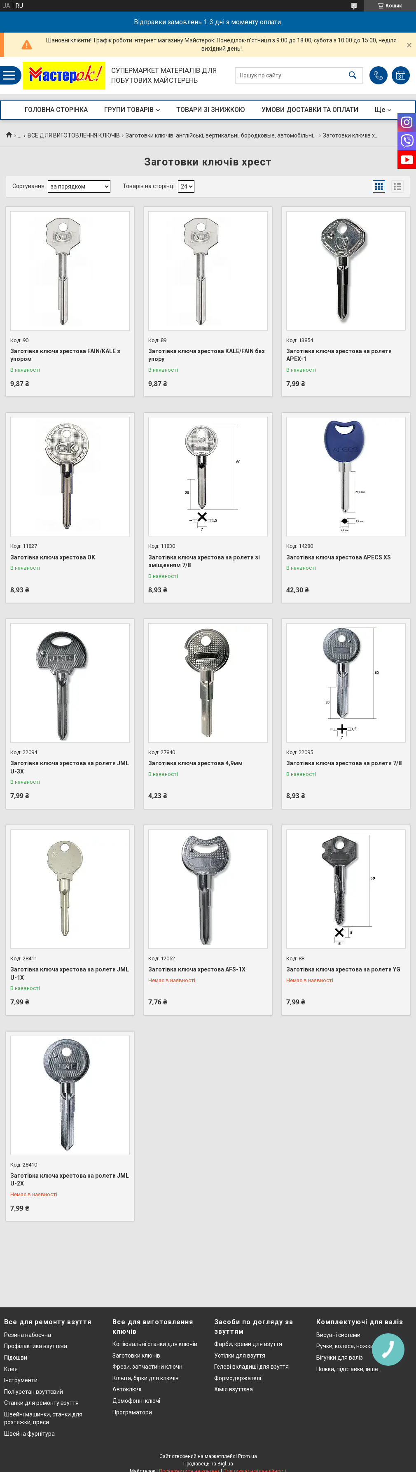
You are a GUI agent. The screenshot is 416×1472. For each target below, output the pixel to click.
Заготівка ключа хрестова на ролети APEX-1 (339, 355)
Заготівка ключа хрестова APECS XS (338, 557)
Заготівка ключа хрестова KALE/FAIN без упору (206, 355)
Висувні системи (338, 1335)
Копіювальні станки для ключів (154, 1344)
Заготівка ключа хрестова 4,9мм (195, 763)
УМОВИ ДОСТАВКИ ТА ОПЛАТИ (310, 110)
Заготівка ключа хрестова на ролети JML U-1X (69, 973)
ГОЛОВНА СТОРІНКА (56, 110)
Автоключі (126, 1389)
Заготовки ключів (136, 1355)
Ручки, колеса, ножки (345, 1346)
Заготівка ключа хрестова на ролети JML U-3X (69, 767)
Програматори (132, 1412)
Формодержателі (237, 1378)
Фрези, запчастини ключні (148, 1366)
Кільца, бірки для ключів (145, 1378)
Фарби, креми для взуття (248, 1344)
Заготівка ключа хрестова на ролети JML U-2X (69, 1179)
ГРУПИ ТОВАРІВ (129, 110)
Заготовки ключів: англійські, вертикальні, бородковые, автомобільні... (221, 135)
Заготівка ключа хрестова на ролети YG (343, 969)
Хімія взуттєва (233, 1389)
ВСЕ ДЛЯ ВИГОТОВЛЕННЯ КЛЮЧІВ (74, 135)
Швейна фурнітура (29, 1433)
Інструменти (20, 1380)
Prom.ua (247, 1456)
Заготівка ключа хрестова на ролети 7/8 (344, 763)
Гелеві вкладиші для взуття (251, 1366)
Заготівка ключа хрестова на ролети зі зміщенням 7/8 (204, 561)
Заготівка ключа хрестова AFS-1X (196, 969)
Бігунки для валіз (339, 1357)
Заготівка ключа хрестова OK (52, 557)
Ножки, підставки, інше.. (348, 1369)
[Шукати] (352, 75)
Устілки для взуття (239, 1355)
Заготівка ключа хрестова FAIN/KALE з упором (65, 355)
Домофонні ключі (136, 1400)
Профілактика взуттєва (35, 1346)
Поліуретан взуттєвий (33, 1391)
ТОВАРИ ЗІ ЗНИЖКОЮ (210, 110)
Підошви (15, 1357)
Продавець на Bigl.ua (208, 1464)
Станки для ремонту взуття (41, 1403)
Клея (11, 1369)
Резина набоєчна (27, 1335)
